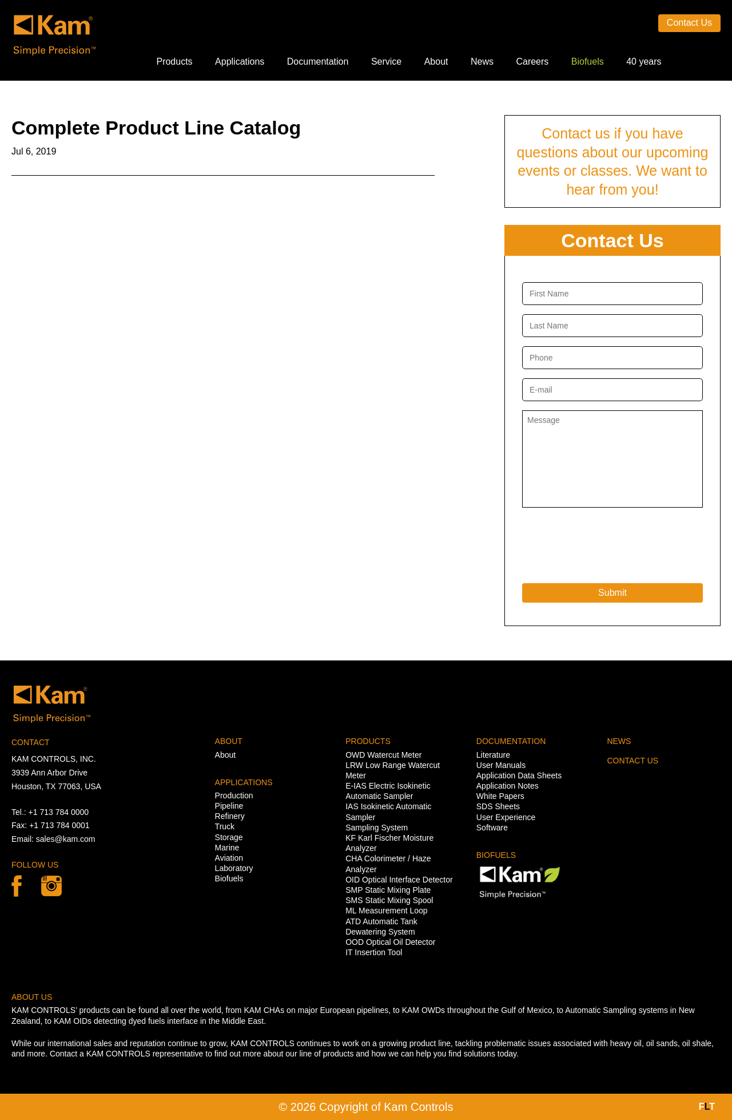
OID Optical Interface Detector (399, 879)
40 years (643, 61)
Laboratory (234, 868)
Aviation (229, 857)
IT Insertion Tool (373, 952)
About (436, 61)
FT (707, 1106)
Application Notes (507, 785)
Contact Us (689, 22)
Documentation (318, 61)
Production (234, 795)
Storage (229, 837)
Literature (493, 754)
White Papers (500, 796)
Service (386, 61)
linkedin (51, 886)
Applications (239, 61)
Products (174, 61)
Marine (227, 847)
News (482, 61)
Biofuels (587, 61)
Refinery (230, 816)
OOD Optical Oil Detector (390, 942)
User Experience (506, 817)
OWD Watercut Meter (383, 754)
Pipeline (229, 805)
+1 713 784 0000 (59, 812)
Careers (532, 61)
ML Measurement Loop (386, 910)
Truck (224, 826)
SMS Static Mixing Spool (389, 900)
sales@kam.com (66, 839)
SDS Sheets (498, 806)
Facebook (16, 886)
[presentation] (609, 542)
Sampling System (376, 827)
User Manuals (501, 765)
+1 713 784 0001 (59, 825)
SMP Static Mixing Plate (388, 890)
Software (492, 827)
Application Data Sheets (519, 775)
